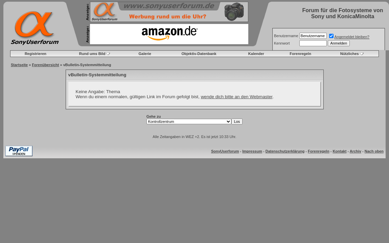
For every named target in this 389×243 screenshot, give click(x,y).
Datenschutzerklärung (285, 151)
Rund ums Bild (92, 54)
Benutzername (286, 36)
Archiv (355, 151)
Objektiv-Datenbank (198, 54)
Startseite (19, 65)
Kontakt (339, 151)
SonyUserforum (225, 151)
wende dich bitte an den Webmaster (237, 96)
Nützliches (349, 54)
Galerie (145, 54)
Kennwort (282, 43)
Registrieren (35, 54)
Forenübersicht (45, 65)
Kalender (256, 54)
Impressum (252, 151)
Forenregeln (300, 54)
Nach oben (374, 151)
